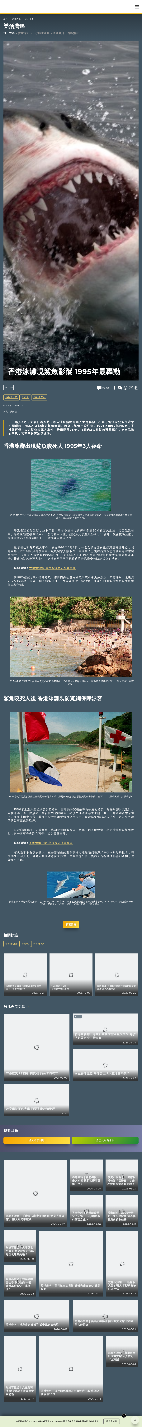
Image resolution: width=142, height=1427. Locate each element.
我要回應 (71, 924)
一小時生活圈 (41, 33)
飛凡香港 (29, 19)
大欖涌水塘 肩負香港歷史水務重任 (52, 568)
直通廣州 (58, 33)
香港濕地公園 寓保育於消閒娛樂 (51, 843)
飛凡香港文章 (14, 1006)
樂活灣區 (16, 19)
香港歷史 (40, 397)
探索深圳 (23, 33)
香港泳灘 (12, 397)
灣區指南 (73, 33)
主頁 (5, 19)
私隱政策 (84, 1421)
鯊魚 (26, 397)
